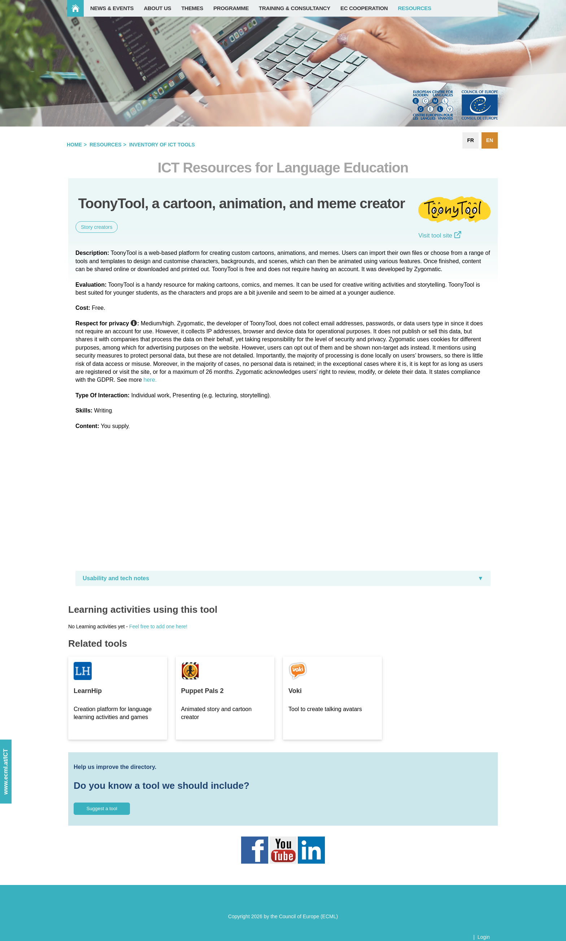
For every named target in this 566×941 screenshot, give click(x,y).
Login (484, 937)
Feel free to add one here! (158, 626)
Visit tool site (439, 235)
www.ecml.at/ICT (6, 772)
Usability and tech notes (116, 578)
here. (150, 380)
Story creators (96, 227)
